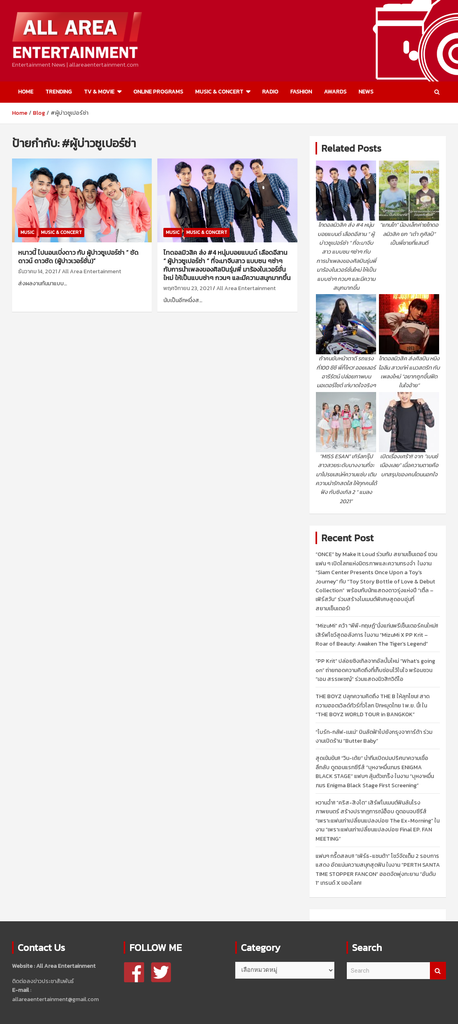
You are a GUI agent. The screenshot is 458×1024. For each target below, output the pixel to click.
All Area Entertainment (91, 271)
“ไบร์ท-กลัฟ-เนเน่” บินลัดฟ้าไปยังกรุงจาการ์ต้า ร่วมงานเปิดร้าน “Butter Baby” (374, 736)
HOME (25, 91)
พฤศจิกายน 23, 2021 (187, 288)
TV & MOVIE (99, 91)
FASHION (301, 91)
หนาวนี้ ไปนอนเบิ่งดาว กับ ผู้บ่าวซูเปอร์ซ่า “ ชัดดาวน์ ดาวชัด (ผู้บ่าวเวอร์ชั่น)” (78, 257)
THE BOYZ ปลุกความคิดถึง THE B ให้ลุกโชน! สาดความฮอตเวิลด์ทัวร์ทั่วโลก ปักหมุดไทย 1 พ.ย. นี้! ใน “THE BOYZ (373, 705)
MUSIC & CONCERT (219, 91)
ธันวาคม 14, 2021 (37, 271)
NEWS (365, 91)
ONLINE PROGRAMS (158, 91)
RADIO (270, 91)
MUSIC (27, 232)
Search (438, 971)
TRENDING (58, 91)
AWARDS (335, 91)
